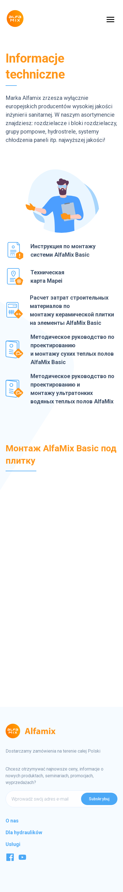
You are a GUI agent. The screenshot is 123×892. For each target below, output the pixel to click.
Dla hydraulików (24, 832)
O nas (12, 821)
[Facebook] (10, 859)
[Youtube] (22, 859)
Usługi (13, 844)
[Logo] (15, 18)
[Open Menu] (110, 19)
